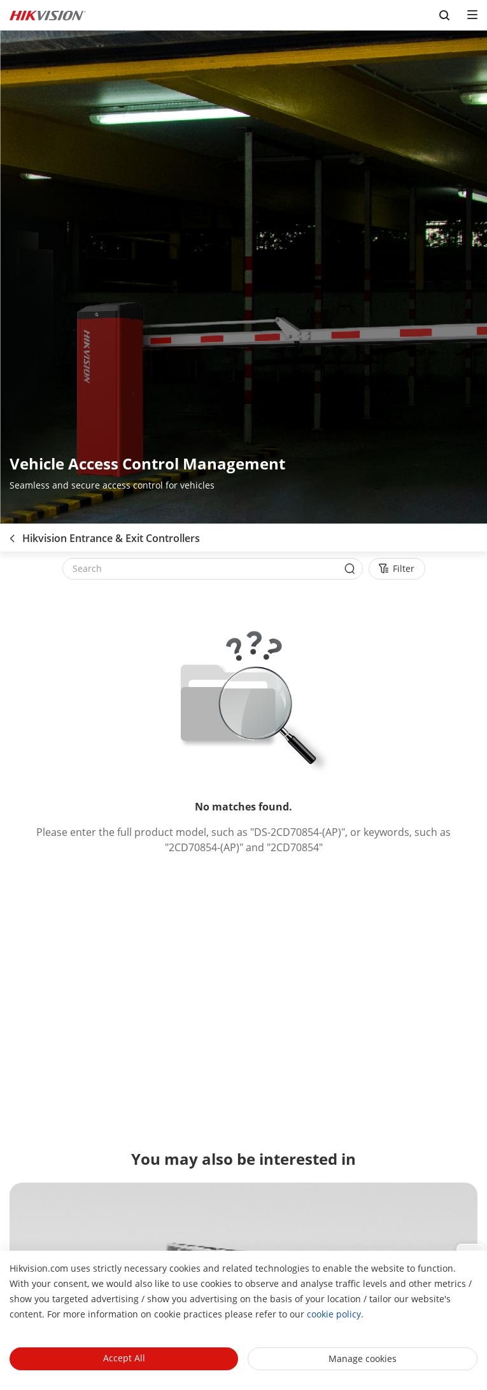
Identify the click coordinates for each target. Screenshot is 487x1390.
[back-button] (12, 534)
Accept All (124, 1358)
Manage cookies (362, 1358)
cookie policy (334, 1314)
